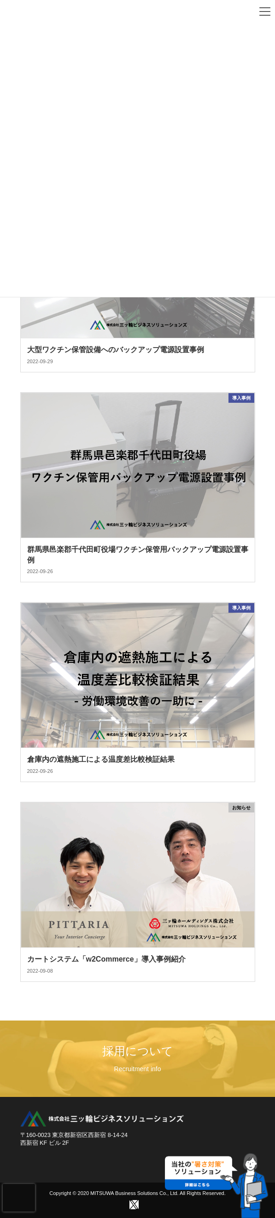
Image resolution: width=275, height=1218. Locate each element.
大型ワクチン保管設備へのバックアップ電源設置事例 (115, 350)
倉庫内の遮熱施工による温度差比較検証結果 (104, 759)
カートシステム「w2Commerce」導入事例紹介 (106, 959)
